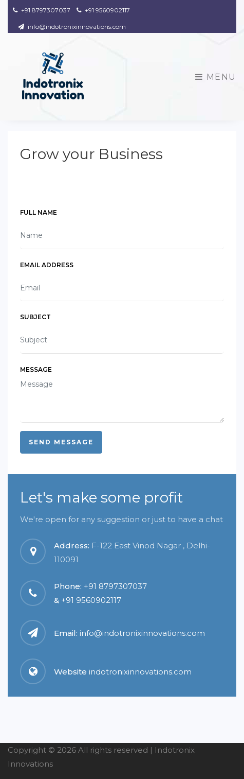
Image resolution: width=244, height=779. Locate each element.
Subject (35, 317)
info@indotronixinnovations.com (72, 26)
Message (36, 369)
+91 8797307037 (41, 10)
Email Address (46, 265)
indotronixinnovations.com (140, 672)
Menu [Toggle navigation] (215, 77)
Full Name (38, 212)
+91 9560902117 (103, 10)
